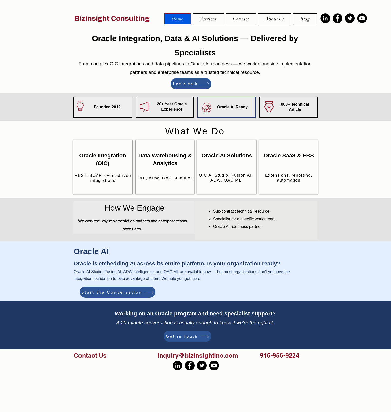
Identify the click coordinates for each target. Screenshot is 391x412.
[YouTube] (362, 18)
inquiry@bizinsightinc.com (198, 355)
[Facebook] (337, 18)
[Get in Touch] (187, 336)
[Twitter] (350, 18)
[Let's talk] (191, 83)
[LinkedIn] (325, 18)
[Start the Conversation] (117, 292)
